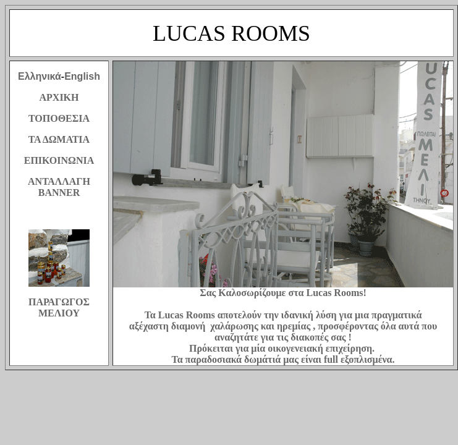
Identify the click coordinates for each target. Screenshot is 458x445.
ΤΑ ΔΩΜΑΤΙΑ (59, 139)
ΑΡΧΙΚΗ (59, 97)
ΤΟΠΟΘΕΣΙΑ (59, 118)
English (82, 76)
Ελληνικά (39, 76)
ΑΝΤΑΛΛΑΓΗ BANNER (59, 187)
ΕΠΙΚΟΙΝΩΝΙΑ (59, 160)
